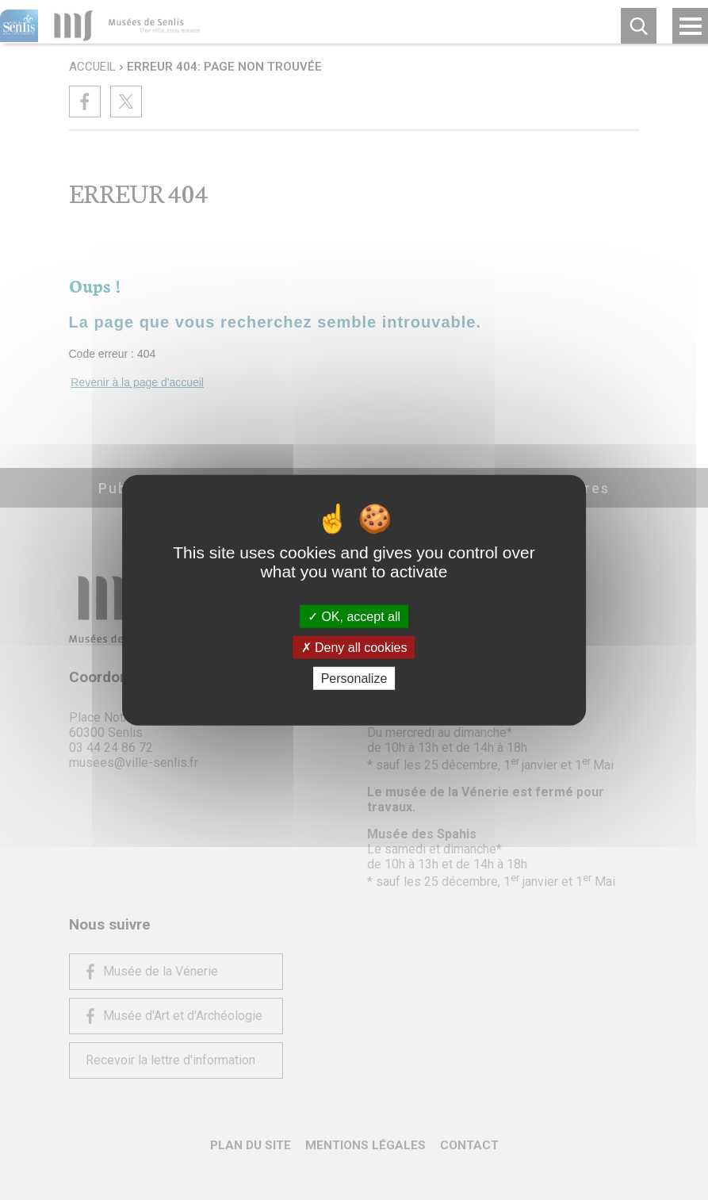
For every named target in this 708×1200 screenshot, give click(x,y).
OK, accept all (354, 616)
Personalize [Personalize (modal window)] (354, 678)
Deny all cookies (354, 647)
